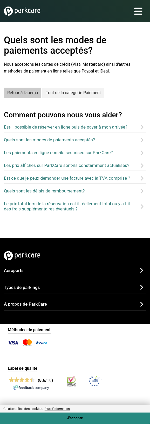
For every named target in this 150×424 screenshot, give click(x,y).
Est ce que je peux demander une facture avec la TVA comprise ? (67, 178)
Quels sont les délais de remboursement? (44, 190)
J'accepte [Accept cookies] (75, 418)
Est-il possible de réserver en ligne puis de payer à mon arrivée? (65, 127)
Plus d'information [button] (57, 409)
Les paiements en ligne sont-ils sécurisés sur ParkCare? (58, 152)
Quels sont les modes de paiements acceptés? (49, 139)
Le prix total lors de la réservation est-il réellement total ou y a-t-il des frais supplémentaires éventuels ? (67, 206)
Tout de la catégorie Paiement (73, 92)
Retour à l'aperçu (22, 92)
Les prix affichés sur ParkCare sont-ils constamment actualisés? (66, 165)
